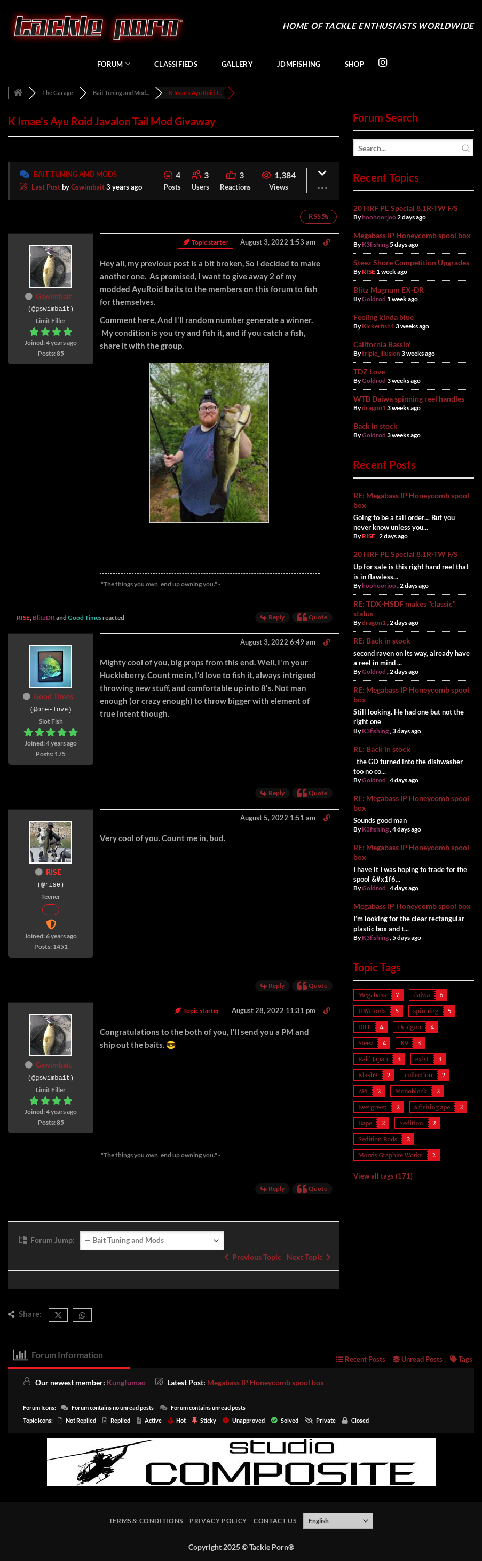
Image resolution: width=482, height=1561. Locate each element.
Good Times (84, 618)
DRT (364, 1027)
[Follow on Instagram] (382, 63)
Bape (365, 1123)
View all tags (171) (383, 1176)
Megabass (372, 995)
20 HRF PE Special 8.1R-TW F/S (405, 208)
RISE (23, 618)
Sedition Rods (377, 1139)
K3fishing (375, 244)
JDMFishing (299, 64)
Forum (113, 64)
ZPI (363, 1091)
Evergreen (372, 1107)
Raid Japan (373, 1059)
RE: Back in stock (381, 640)
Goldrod (374, 299)
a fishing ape (432, 1107)
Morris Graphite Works (390, 1155)
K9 (404, 1043)
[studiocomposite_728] (241, 1461)
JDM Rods (372, 1011)
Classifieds (175, 64)
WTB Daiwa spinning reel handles (408, 398)
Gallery (237, 64)
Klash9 (367, 1075)
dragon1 (374, 408)
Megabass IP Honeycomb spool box (412, 235)
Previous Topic (252, 1256)
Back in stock (375, 425)
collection (418, 1075)
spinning (426, 1011)
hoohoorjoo (379, 217)
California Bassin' (381, 344)
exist (422, 1059)
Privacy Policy (218, 1521)
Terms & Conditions (146, 1521)
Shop (354, 64)
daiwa (422, 995)
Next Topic (309, 1256)
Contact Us (275, 1521)
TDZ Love (369, 371)
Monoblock (411, 1091)
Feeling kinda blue (383, 316)
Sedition (411, 1123)
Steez (365, 1043)
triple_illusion (381, 353)
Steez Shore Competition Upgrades (411, 262)
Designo (409, 1027)
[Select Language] (338, 1521)
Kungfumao (126, 1382)
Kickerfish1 (378, 326)
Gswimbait (88, 187)
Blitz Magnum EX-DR (388, 289)
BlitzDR (44, 618)
